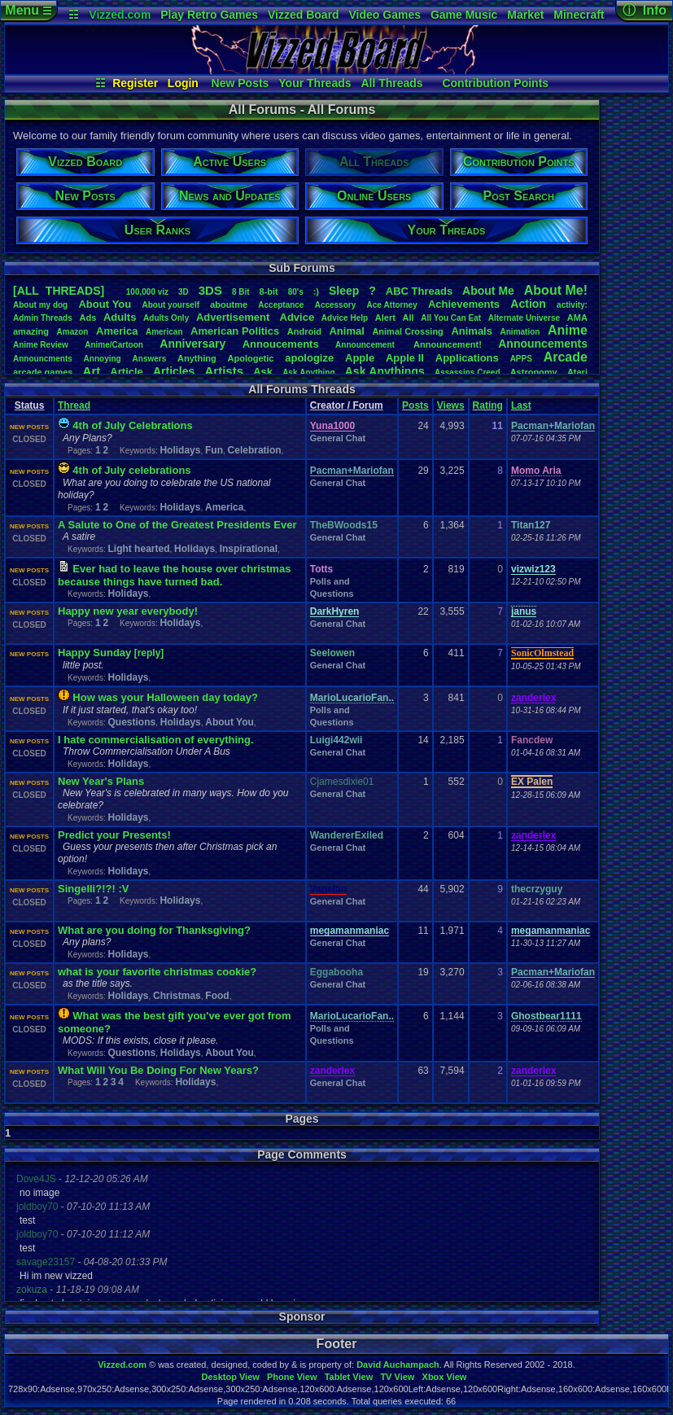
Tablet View (349, 1377)
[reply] (149, 653)
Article (126, 372)
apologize (309, 358)
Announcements (543, 343)
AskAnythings (385, 371)
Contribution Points (495, 83)
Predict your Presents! (114, 835)
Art (92, 371)
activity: (572, 304)
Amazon (73, 331)
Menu (28, 10)
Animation (520, 331)
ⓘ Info (644, 10)
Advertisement (234, 317)
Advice (297, 317)
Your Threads (314, 83)
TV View (397, 1377)
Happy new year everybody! (128, 611)
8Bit (241, 291)
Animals (471, 331)
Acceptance (281, 304)
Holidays (180, 450)
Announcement (366, 344)
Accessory (335, 304)
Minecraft (578, 14)
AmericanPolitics (234, 331)
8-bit (269, 291)
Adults (119, 317)
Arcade (566, 357)
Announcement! (447, 344)
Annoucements (281, 344)
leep (344, 290)
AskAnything (308, 372)
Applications (467, 358)
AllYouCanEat (451, 317)
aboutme (228, 304)
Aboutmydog (40, 304)
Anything (196, 358)
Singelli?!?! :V (93, 889)
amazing (31, 331)
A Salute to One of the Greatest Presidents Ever (177, 525)
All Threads (391, 83)
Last (521, 405)
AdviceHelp (344, 317)
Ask (263, 372)
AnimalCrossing (407, 331)
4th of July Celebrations (132, 425)
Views (451, 405)
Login (183, 83)
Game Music (463, 14)
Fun (214, 450)
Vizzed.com (120, 14)
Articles (173, 371)
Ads (87, 317)
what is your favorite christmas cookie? (157, 972)
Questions (131, 722)
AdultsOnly (166, 317)
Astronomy (533, 372)
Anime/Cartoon (114, 344)
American (164, 331)
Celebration (255, 450)
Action (528, 303)
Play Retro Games (209, 14)
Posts (415, 405)
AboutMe (488, 290)
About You (229, 722)
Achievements (464, 304)
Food (217, 995)
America (117, 331)
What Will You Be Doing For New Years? (158, 1070)
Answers (150, 358)
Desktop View (230, 1377)
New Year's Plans (101, 781)
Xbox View (444, 1377)
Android (304, 331)
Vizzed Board (303, 14)
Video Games (385, 14)
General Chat (337, 438)
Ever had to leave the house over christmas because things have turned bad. (174, 575)
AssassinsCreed (467, 372)
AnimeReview (40, 344)
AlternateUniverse (524, 317)
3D (183, 291)
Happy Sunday (94, 652)
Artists (223, 371)
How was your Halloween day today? (165, 697)
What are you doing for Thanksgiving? (154, 930)
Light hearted (138, 548)
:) (316, 291)
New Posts (240, 83)
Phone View (292, 1377)
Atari (577, 372)
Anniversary (192, 343)
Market (525, 14)
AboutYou (104, 304)
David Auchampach (397, 1364)
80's (296, 291)
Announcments (42, 358)
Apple (359, 358)
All (408, 317)
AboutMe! (556, 290)
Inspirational (249, 548)
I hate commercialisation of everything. (156, 740)
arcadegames (42, 372)
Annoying (102, 358)
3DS (210, 290)
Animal (346, 331)
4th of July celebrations (131, 470)
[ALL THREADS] (58, 290)
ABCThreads (419, 291)
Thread (74, 405)
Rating (488, 405)
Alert (385, 317)
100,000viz (147, 291)
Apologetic (251, 358)
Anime (568, 330)
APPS (521, 358)
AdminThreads (42, 317)
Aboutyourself (170, 304)
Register (135, 83)
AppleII (405, 358)
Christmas (177, 995)
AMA (577, 317)
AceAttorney (391, 304)
